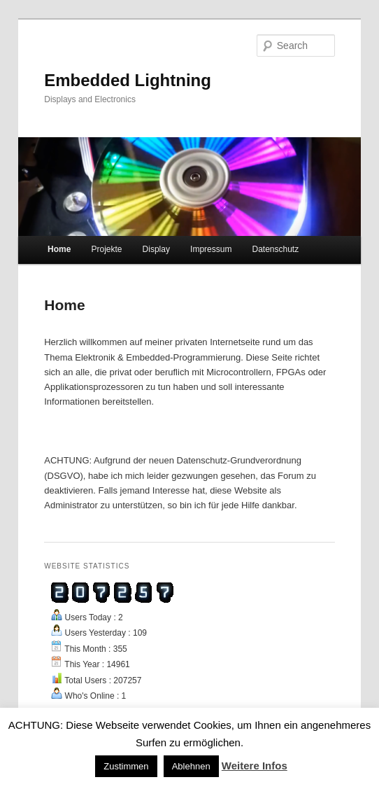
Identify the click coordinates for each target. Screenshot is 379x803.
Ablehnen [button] (191, 766)
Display (156, 249)
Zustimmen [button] (125, 766)
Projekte (106, 249)
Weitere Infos (254, 765)
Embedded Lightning (127, 80)
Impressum (210, 249)
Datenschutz (275, 249)
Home (59, 249)
